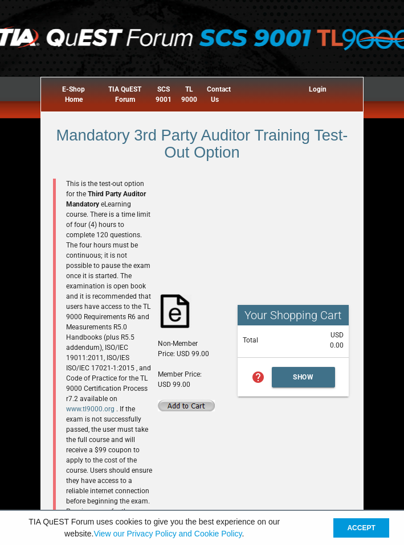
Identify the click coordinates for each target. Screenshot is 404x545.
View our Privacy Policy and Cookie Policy (167, 533)
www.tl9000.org (91, 409)
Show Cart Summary (303, 380)
